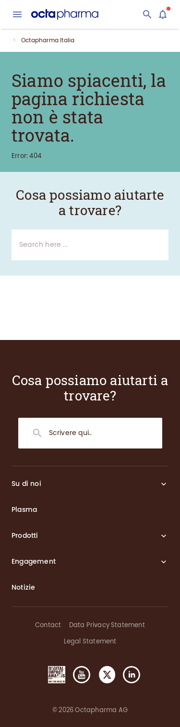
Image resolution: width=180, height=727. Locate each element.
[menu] (17, 14)
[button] (52, 674)
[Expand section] (163, 484)
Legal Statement (90, 641)
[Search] (147, 14)
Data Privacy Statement (107, 625)
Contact (48, 625)
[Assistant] (162, 14)
